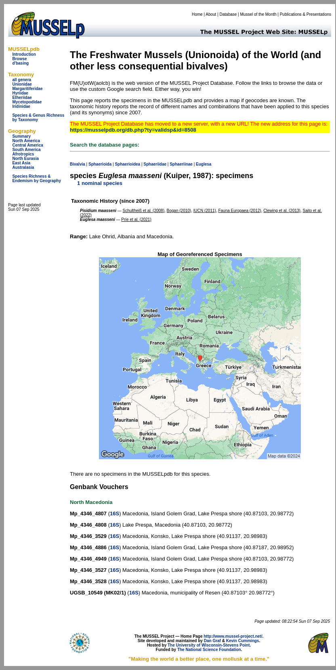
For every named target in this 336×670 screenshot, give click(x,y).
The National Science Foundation (209, 649)
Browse (19, 59)
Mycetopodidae (27, 102)
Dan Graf (212, 640)
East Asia (21, 163)
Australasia (23, 167)
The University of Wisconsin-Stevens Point (209, 645)
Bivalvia (77, 164)
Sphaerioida (99, 164)
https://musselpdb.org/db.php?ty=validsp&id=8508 (133, 130)
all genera (21, 80)
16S (114, 513)
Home (197, 14)
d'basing (20, 63)
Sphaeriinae (181, 164)
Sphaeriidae (154, 164)
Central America (27, 145)
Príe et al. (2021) (136, 219)
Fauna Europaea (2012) (239, 210)
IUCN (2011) (204, 210)
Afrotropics (23, 154)
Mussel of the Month (258, 14)
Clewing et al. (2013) (281, 210)
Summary (21, 136)
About (211, 14)
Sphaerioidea (127, 164)
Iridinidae (21, 106)
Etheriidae (22, 97)
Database (228, 14)
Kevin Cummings (242, 640)
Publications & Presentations (305, 14)
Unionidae (22, 84)
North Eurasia (25, 158)
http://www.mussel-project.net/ (233, 636)
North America (26, 141)
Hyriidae (20, 93)
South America (26, 149)
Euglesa (203, 164)
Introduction (24, 54)
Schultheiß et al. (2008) (143, 210)
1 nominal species (99, 183)
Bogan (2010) (179, 210)
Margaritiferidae (27, 88)
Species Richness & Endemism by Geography (36, 178)
